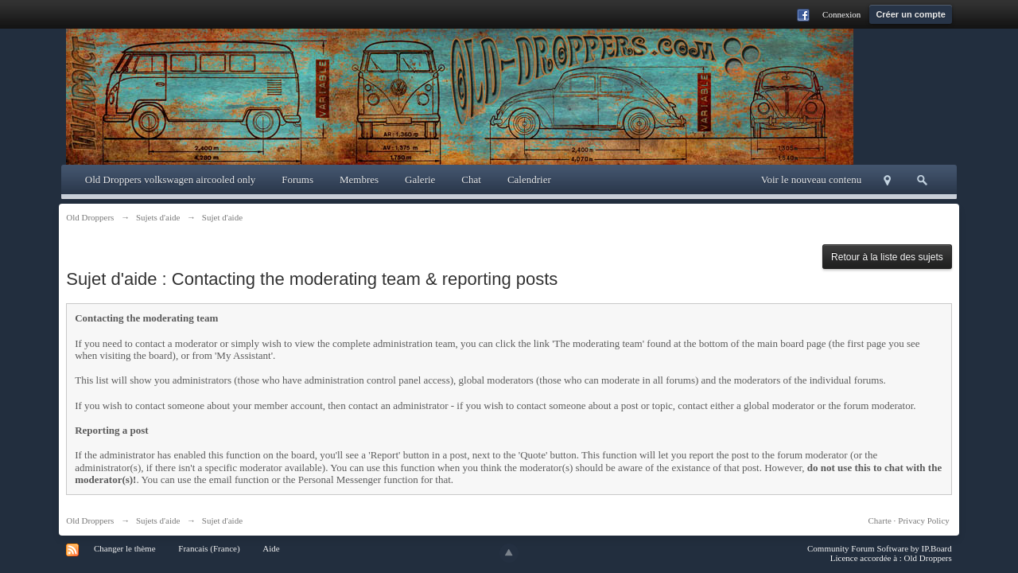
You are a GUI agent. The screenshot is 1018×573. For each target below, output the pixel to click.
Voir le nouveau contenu (811, 179)
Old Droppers (90, 520)
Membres (359, 179)
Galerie (420, 179)
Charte (880, 520)
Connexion (841, 14)
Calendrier (529, 179)
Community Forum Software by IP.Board (879, 548)
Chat (471, 179)
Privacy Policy (923, 520)
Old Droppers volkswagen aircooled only (170, 179)
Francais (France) (208, 548)
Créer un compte (910, 14)
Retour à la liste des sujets (887, 257)
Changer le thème (125, 548)
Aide (270, 548)
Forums (297, 179)
